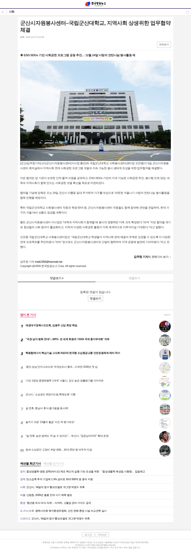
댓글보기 (56, 278)
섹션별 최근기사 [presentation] (30, 463)
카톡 (36, 44)
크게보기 (164, 44)
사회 (11, 11)
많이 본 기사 (28, 314)
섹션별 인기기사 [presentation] (53, 463)
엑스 (29, 44)
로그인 (88, 534)
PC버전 (102, 534)
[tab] (30, 464)
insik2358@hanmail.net (48, 261)
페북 (23, 44)
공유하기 (188, 12)
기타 (43, 44)
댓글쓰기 (134, 278)
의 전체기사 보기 (151, 256)
